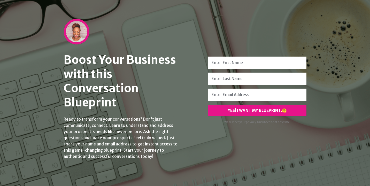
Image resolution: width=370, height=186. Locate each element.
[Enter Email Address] (257, 95)
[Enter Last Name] (257, 79)
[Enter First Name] (257, 63)
